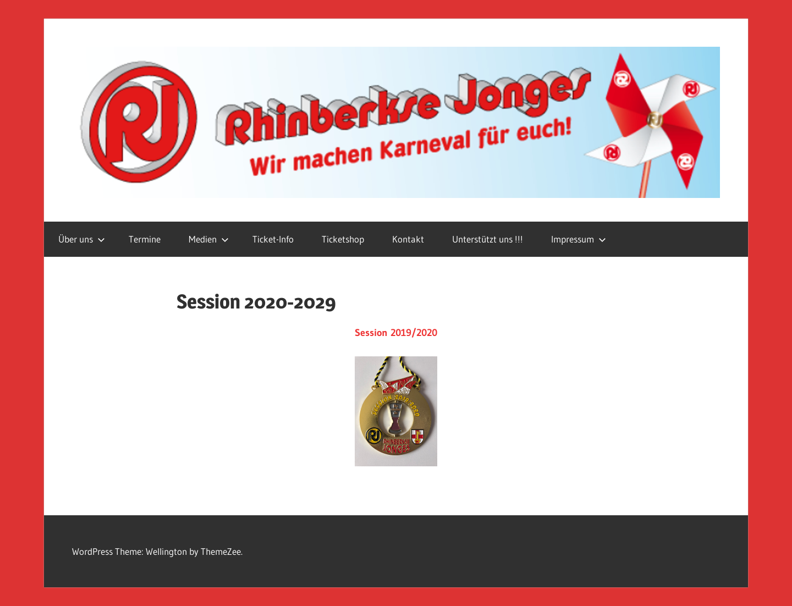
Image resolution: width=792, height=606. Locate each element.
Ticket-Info (273, 239)
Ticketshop (343, 239)
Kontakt (408, 239)
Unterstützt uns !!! (487, 239)
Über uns (81, 239)
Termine (145, 239)
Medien (209, 239)
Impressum (578, 239)
